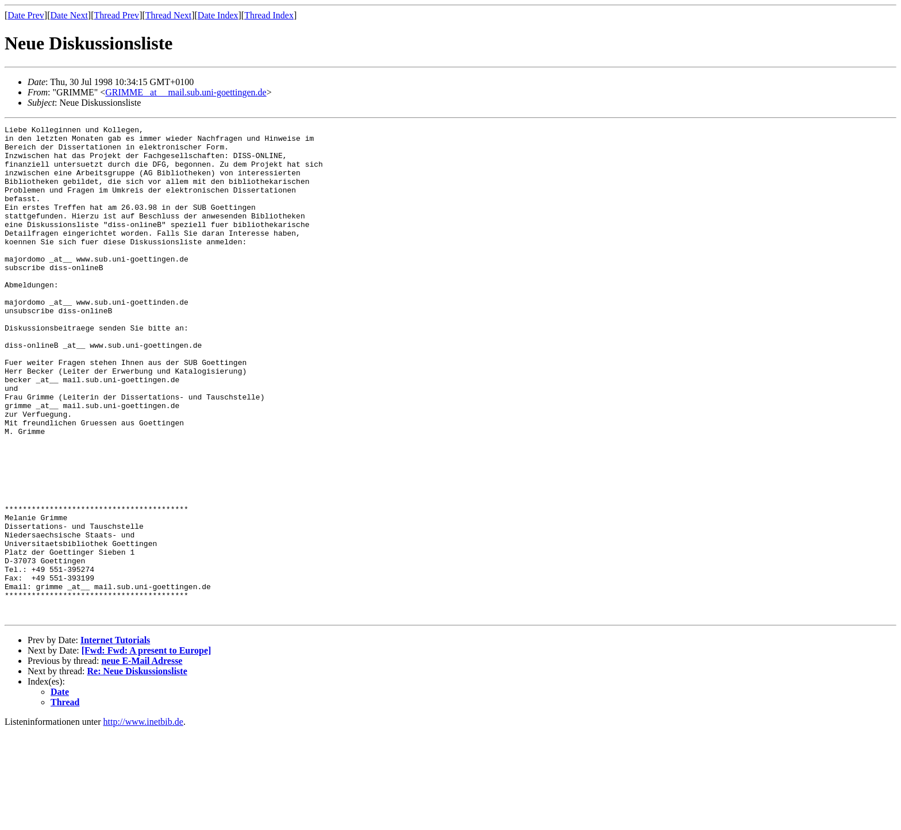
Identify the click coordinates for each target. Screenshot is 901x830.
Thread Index (269, 15)
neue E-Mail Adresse (141, 759)
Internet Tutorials (115, 738)
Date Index (218, 15)
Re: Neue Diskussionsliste (137, 769)
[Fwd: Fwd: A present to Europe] (146, 749)
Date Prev (25, 15)
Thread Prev (116, 15)
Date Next (69, 15)
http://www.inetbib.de (143, 820)
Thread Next (168, 15)
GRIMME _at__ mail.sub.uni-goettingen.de (185, 92)
